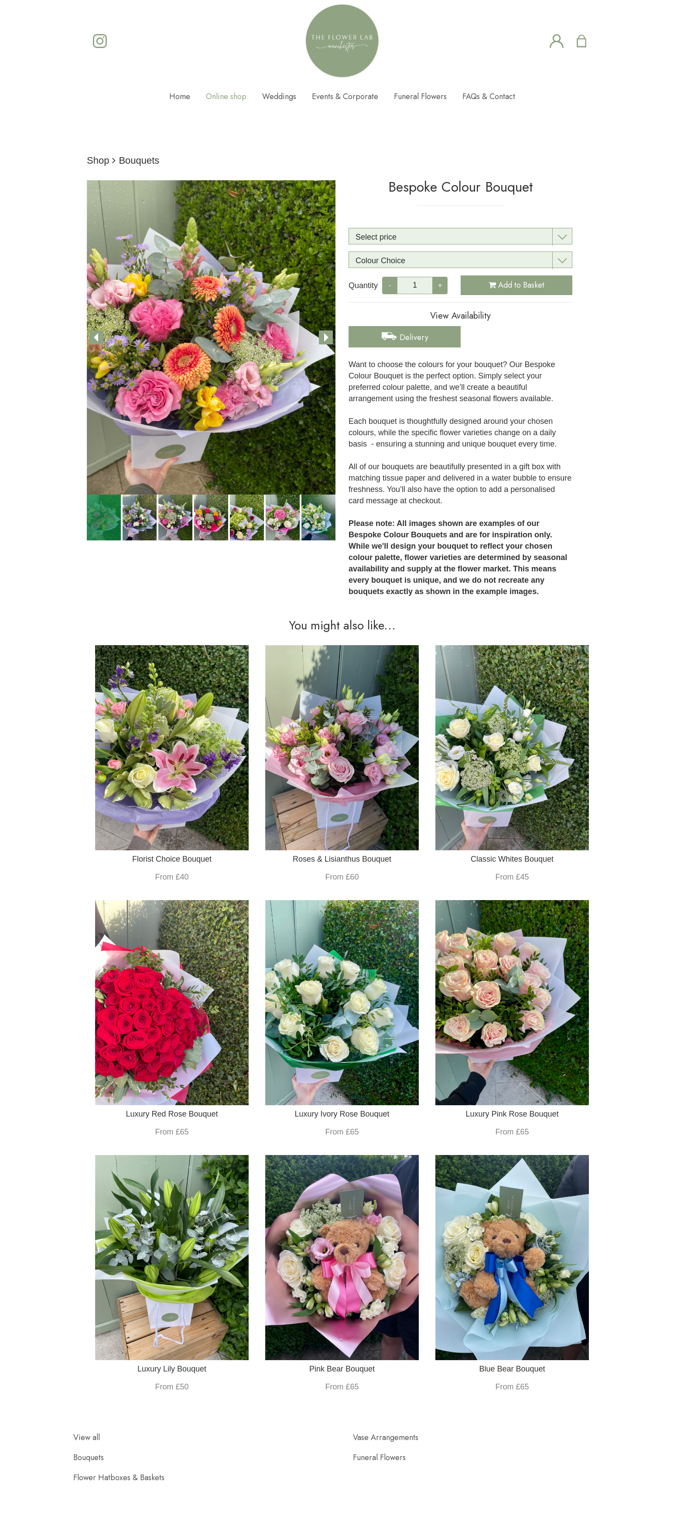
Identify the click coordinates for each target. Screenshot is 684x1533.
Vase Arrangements (385, 1437)
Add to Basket (516, 285)
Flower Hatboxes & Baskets (118, 1477)
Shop (98, 160)
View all (86, 1437)
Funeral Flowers (379, 1457)
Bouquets (139, 160)
